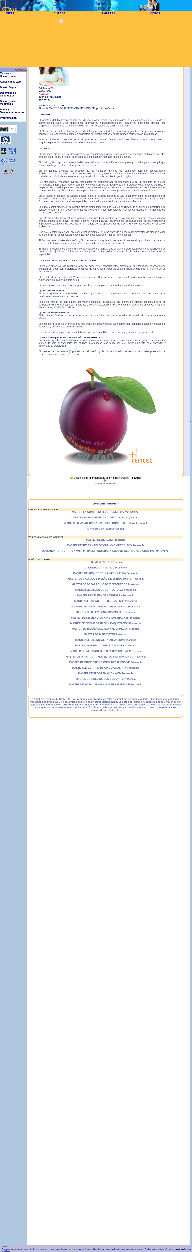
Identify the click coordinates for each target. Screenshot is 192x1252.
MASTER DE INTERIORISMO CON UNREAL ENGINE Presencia (105, 662)
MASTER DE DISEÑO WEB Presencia (105, 634)
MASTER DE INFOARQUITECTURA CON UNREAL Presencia (105, 651)
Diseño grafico (8, 76)
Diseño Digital (8, 87)
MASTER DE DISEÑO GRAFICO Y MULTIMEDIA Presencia (105, 629)
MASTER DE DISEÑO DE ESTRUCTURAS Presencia (105, 590)
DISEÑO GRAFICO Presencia (106, 562)
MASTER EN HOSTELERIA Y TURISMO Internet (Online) (105, 517)
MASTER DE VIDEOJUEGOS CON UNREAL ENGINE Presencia (105, 684)
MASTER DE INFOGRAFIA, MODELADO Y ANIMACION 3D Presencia (106, 656)
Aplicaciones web (10, 81)
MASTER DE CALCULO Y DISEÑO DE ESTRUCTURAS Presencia (106, 578)
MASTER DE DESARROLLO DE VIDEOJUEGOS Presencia (106, 584)
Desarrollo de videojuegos (8, 94)
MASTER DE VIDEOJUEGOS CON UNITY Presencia (106, 679)
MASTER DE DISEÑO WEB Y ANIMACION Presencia (105, 640)
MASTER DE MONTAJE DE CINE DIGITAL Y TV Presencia (105, 668)
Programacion (8, 118)
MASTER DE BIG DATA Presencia (105, 539)
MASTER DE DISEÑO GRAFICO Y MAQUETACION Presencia (105, 623)
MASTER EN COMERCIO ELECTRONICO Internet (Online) (105, 512)
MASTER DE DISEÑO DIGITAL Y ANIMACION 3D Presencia (105, 606)
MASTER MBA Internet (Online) (105, 528)
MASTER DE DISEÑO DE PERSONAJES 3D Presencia (105, 601)
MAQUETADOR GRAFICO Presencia (105, 567)
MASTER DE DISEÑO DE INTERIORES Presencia (105, 595)
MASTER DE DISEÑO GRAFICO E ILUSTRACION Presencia (105, 617)
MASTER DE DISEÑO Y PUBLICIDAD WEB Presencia (106, 645)
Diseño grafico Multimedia (8, 102)
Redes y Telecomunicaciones (12, 111)
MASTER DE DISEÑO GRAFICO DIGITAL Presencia (105, 612)
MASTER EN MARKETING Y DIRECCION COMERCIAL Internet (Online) (105, 523)
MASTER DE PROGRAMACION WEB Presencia (105, 673)
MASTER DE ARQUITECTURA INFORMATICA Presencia (105, 573)
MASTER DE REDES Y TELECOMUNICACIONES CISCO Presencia (105, 545)
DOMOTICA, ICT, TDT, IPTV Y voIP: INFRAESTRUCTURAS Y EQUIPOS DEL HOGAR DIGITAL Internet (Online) (105, 551)
